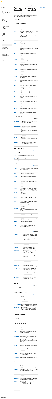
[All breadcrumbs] (14, 6)
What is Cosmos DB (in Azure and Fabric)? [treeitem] (6, 13)
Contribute (14, 396)
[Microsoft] (1, 1)
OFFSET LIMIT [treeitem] (4, 29)
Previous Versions (7, 396)
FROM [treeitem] (3, 27)
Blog (10, 396)
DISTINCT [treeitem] (4, 39)
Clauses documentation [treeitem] (6, 26)
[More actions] (37, 6)
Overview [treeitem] (3, 19)
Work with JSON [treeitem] (5, 21)
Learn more (31, 387)
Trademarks (32, 396)
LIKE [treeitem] (3, 40)
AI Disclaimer (2, 396)
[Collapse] (11, 6)
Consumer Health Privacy (23, 396)
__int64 (26, 341)
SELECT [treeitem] (4, 33)
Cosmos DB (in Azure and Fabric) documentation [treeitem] (6, 10)
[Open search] (48, 1)
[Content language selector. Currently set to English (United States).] (4, 394)
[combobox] (6, 7)
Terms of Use (28, 396)
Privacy (17, 396)
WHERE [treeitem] (4, 34)
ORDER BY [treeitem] (4, 32)
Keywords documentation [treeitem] (6, 36)
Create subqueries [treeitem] (5, 22)
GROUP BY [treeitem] (4, 28)
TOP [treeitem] (3, 42)
